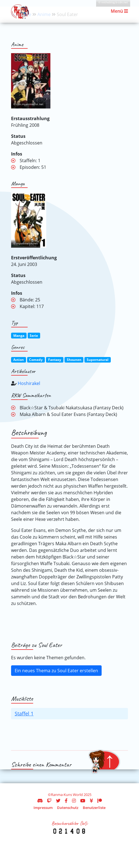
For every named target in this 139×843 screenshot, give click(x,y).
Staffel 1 (24, 713)
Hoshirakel (29, 383)
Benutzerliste (94, 807)
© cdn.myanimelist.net (28, 104)
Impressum (43, 807)
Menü (119, 11)
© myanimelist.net (25, 243)
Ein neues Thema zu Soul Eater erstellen (56, 671)
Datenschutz (67, 807)
